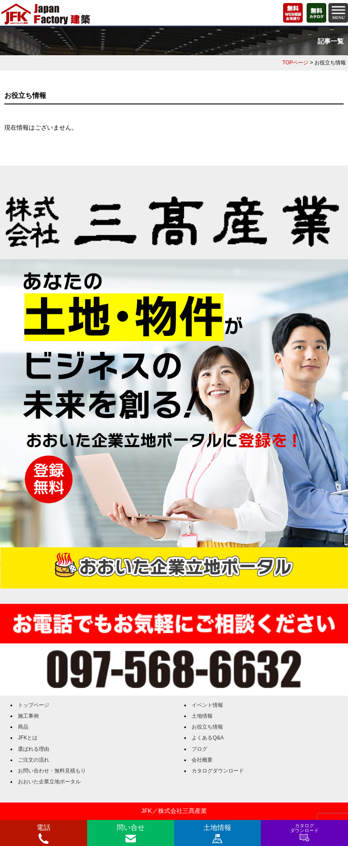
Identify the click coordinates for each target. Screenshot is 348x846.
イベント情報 (207, 705)
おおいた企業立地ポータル (49, 782)
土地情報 (202, 716)
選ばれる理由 (33, 749)
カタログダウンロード (218, 771)
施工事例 (28, 716)
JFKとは (27, 738)
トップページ (33, 705)
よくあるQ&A (207, 738)
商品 (23, 727)
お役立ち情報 (207, 727)
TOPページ (295, 63)
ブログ (199, 749)
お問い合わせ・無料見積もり (52, 771)
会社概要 (202, 760)
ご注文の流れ (33, 760)
